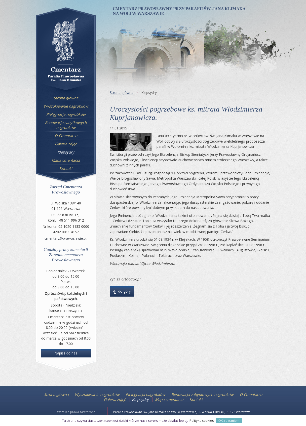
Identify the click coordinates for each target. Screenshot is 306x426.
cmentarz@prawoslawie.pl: (65, 238)
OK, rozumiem (228, 420)
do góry (122, 292)
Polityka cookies (202, 420)
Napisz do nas (65, 353)
